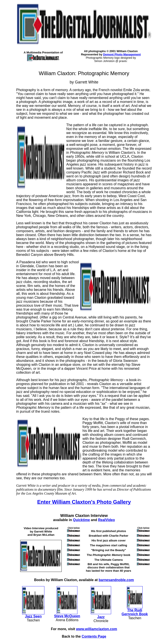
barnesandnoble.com (116, 580)
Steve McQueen (67, 616)
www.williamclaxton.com (96, 629)
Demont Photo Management (122, 54)
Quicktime (81, 520)
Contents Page (94, 636)
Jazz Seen (33, 616)
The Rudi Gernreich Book (135, 612)
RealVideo (106, 520)
